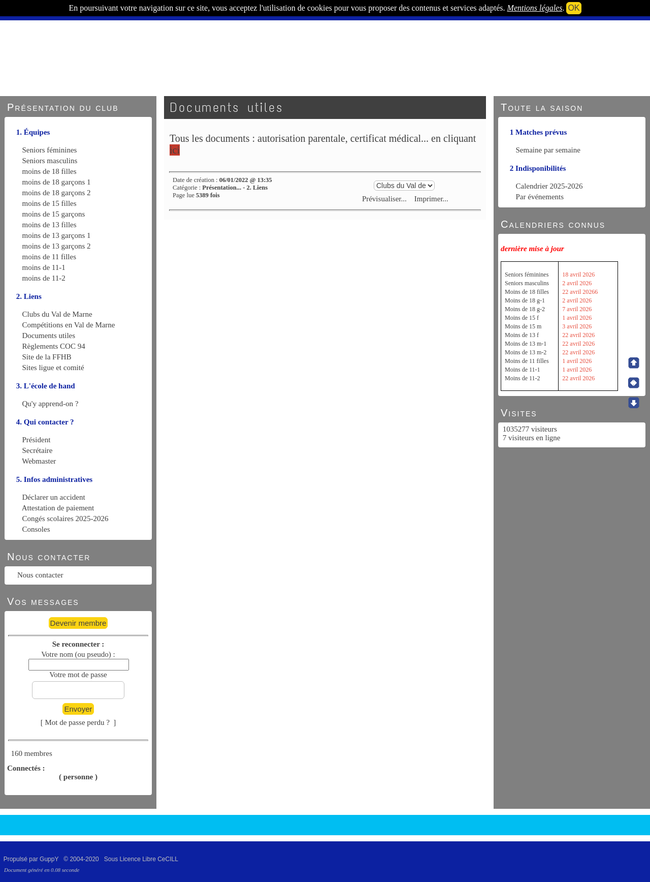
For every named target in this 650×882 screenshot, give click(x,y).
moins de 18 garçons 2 (56, 193)
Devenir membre (78, 623)
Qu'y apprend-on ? (50, 404)
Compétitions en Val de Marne (68, 325)
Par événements (540, 197)
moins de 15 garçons (53, 214)
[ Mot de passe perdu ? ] (78, 722)
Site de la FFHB (47, 357)
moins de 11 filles (49, 257)
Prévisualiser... (384, 199)
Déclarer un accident (53, 497)
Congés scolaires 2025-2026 (65, 518)
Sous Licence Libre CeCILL (142, 859)
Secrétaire (37, 450)
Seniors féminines (49, 150)
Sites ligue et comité (53, 367)
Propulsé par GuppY (32, 859)
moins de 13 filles (49, 225)
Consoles (36, 529)
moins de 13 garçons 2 (56, 246)
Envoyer (78, 709)
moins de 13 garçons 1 (56, 235)
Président (36, 440)
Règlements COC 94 (53, 346)
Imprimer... (430, 199)
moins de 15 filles (49, 203)
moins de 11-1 (44, 267)
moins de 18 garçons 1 (56, 182)
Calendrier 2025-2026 (549, 186)
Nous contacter (40, 575)
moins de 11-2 (44, 278)
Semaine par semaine (548, 150)
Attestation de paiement (58, 508)
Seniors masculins (50, 161)
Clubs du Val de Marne (57, 314)
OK (573, 8)
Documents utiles (49, 335)
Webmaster (39, 461)
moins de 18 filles (49, 171)
